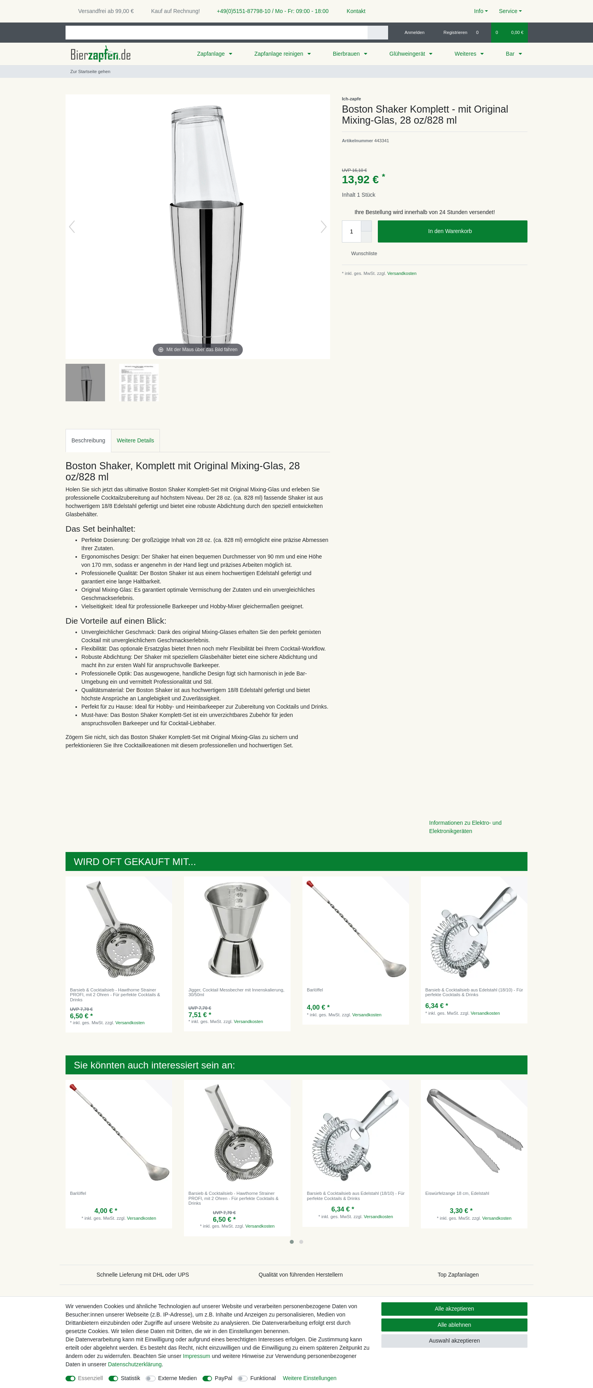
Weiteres (466, 54)
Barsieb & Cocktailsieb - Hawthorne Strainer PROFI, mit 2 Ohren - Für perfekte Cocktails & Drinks (115, 994)
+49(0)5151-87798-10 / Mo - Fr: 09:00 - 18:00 (269, 11)
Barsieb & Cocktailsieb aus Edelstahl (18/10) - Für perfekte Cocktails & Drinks (474, 992)
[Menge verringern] (366, 237)
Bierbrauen (347, 54)
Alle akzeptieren (454, 1308)
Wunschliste (361, 253)
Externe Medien (177, 1378)
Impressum (196, 1356)
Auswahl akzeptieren (454, 1340)
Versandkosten (401, 273)
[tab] (88, 440)
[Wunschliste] (481, 32)
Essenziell (90, 1378)
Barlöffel (315, 989)
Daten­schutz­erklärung (134, 1364)
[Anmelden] (411, 32)
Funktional (263, 1378)
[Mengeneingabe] (351, 231)
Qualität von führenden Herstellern (301, 1274)
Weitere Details (135, 440)
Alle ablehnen (454, 1325)
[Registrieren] (451, 32)
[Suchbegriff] (217, 32)
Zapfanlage (211, 54)
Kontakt (352, 11)
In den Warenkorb (475, 231)
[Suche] (378, 32)
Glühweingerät (407, 54)
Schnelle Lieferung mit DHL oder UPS (142, 1274)
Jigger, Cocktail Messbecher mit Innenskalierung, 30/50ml (236, 992)
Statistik (130, 1378)
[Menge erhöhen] (366, 225)
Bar (511, 54)
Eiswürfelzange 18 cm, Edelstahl (457, 1193)
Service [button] (508, 11)
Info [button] (478, 11)
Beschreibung (88, 440)
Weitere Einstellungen (309, 1378)
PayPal (223, 1378)
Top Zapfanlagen (458, 1274)
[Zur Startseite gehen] (87, 71)
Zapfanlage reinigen (279, 54)
